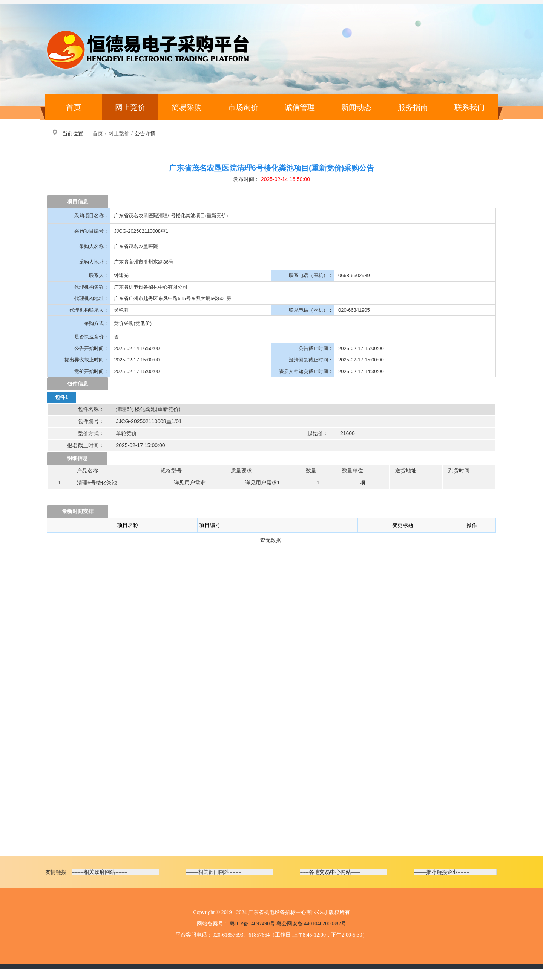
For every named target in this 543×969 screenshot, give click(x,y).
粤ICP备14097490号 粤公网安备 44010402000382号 (288, 923)
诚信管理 (300, 107)
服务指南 (413, 107)
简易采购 (187, 107)
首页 (73, 107)
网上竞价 (130, 107)
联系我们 (469, 107)
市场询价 (243, 107)
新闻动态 (356, 107)
